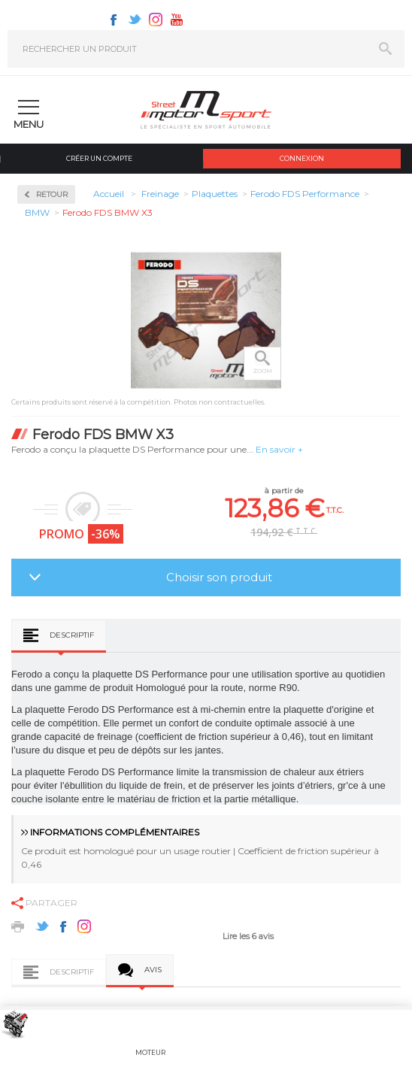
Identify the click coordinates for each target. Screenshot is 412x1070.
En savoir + (279, 449)
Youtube (176, 19)
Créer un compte (99, 158)
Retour (52, 194)
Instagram (155, 19)
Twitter (134, 19)
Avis (153, 970)
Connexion (302, 158)
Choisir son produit (219, 577)
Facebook (113, 19)
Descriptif (72, 635)
